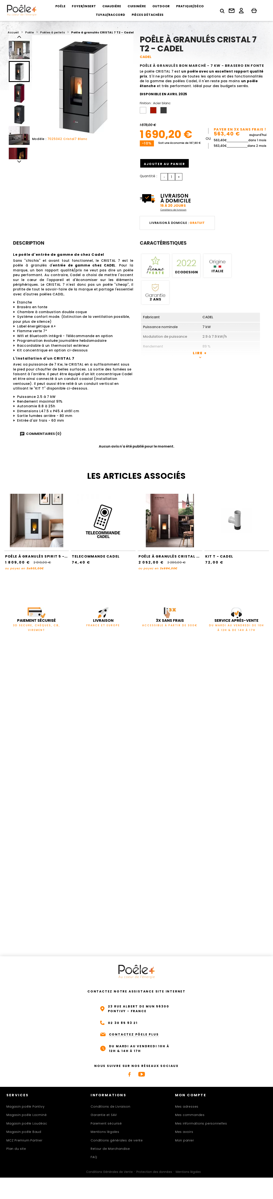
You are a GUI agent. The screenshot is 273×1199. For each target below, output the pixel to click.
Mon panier (184, 1140)
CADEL (145, 57)
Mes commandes (190, 1115)
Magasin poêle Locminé (26, 1115)
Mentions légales (105, 1132)
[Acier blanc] (144, 111)
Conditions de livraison (173, 209)
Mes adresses (186, 1106)
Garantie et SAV (104, 1115)
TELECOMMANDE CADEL (96, 556)
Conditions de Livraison (110, 1106)
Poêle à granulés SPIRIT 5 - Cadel (42, 556)
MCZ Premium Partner (24, 1140)
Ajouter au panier (168, 163)
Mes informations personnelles (201, 1123)
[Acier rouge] (154, 111)
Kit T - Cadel (219, 556)
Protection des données (154, 1172)
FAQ (94, 1157)
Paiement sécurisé (106, 1123)
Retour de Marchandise (110, 1149)
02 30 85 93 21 (123, 1023)
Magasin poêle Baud (23, 1132)
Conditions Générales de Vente (109, 1172)
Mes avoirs (184, 1132)
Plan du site (16, 1149)
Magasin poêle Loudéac (26, 1123)
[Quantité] (171, 176)
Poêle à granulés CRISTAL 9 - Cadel (177, 556)
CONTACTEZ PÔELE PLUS (134, 1034)
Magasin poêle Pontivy (25, 1106)
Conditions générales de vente (117, 1140)
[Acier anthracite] (164, 111)
